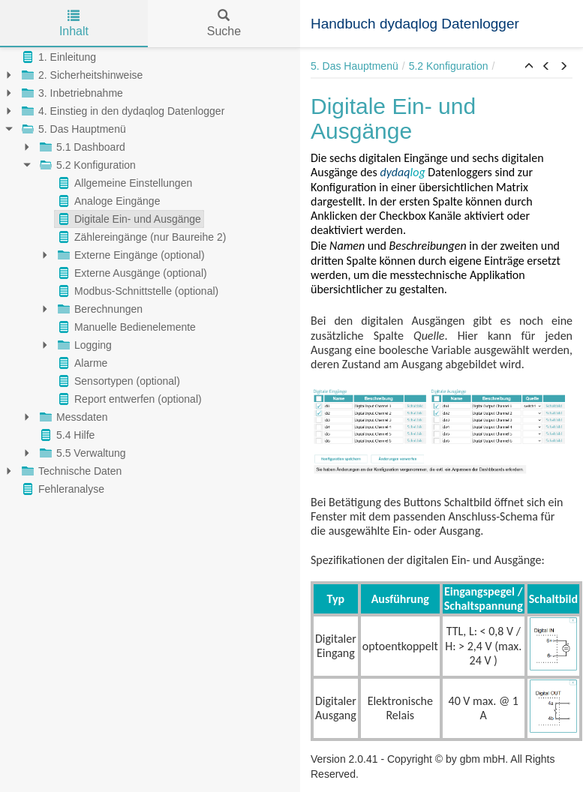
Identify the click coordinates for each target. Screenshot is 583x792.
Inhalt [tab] (74, 24)
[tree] (150, 273)
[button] (529, 66)
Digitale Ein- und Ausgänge (128, 219)
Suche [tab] (224, 24)
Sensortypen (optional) (117, 381)
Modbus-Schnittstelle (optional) (136, 291)
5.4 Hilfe (66, 435)
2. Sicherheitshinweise (81, 75)
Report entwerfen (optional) (128, 399)
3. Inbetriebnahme (71, 93)
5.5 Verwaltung (81, 453)
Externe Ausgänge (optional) (131, 273)
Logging (83, 345)
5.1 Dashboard (81, 147)
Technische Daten (70, 471)
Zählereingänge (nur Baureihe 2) (140, 237)
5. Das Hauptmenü (72, 129)
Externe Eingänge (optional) (130, 255)
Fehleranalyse (61, 489)
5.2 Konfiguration (86, 165)
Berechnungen (99, 309)
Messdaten (72, 417)
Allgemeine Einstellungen (123, 183)
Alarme (81, 363)
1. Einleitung (57, 57)
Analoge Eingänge (107, 201)
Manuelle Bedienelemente (125, 327)
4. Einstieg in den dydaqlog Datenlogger (121, 111)
